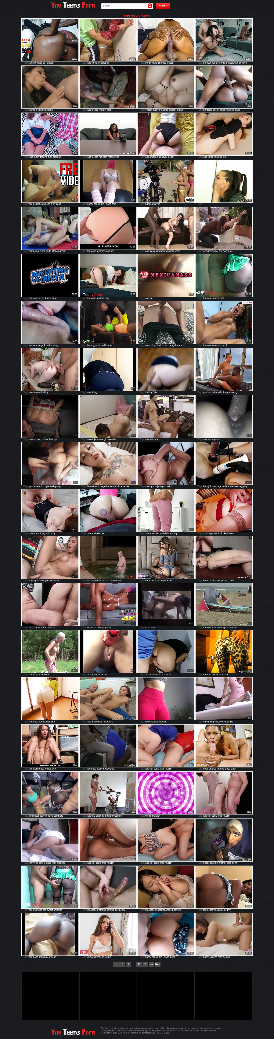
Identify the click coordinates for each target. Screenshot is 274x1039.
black (152, 251)
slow (122, 910)
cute (205, 721)
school (97, 204)
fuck (50, 157)
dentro (222, 392)
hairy (42, 533)
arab (109, 110)
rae (57, 580)
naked (90, 439)
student (50, 62)
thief (54, 768)
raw (109, 627)
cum (53, 204)
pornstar (207, 62)
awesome (228, 251)
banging (102, 627)
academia (162, 721)
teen (31, 204)
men (152, 439)
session (243, 62)
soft (222, 298)
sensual (110, 910)
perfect (225, 486)
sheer (36, 816)
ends (48, 251)
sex (220, 251)
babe (89, 345)
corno (50, 816)
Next (157, 964)
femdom (33, 251)
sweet (114, 580)
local (147, 627)
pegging (243, 486)
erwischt (45, 674)
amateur (216, 62)
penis (156, 768)
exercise (112, 439)
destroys (53, 439)
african (170, 62)
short (53, 721)
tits (219, 533)
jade (159, 486)
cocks (177, 251)
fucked (95, 110)
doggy (171, 157)
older (168, 674)
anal (94, 533)
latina (154, 580)
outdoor (212, 627)
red (147, 721)
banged (45, 580)
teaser (156, 816)
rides (163, 62)
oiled (98, 533)
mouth (182, 345)
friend (47, 345)
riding (94, 392)
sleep (94, 62)
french (99, 957)
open (41, 957)
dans (153, 627)
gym (205, 251)
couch (231, 580)
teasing (44, 157)
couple (46, 486)
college (149, 110)
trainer (108, 816)
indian (180, 110)
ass (89, 62)
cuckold (170, 251)
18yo (155, 392)
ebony (90, 627)
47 (145, 964)
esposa (153, 721)
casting (149, 298)
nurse (32, 110)
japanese (98, 439)
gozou (229, 392)
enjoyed (156, 204)
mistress (233, 486)
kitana (55, 251)
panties (149, 62)
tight (48, 721)
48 (151, 964)
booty (106, 768)
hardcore (207, 110)
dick (38, 110)
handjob (207, 486)
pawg (58, 486)
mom (231, 533)
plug (107, 298)
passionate (232, 62)
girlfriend (33, 863)
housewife (111, 486)
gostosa (207, 392)
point (234, 863)
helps (43, 110)
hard (114, 204)
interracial (213, 251)
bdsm (224, 62)
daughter (214, 863)
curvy (228, 910)
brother (44, 439)
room (52, 580)
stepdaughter (171, 345)
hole (46, 957)
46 (139, 964)
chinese (46, 204)
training (54, 345)
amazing (172, 533)
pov (31, 486)
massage (39, 345)
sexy (158, 533)
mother (222, 863)
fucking (33, 62)
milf (47, 533)
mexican (103, 157)
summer (101, 251)
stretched (116, 816)
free (119, 580)
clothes (219, 674)
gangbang (160, 251)
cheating (60, 863)
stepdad (57, 157)
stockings (208, 533)
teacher (164, 110)
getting (115, 157)
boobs (48, 298)
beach (230, 627)
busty (52, 533)
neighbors (108, 721)
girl (44, 62)
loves (165, 157)
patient (49, 110)
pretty (169, 486)
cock (171, 580)
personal (100, 816)
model (164, 533)
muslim (51, 627)
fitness (108, 345)
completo (58, 816)
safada (215, 392)
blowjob (38, 910)
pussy (216, 110)
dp (109, 580)
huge (54, 298)
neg (235, 392)
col (112, 251)
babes (148, 204)
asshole (91, 816)
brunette (91, 486)
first (101, 110)
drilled (95, 721)
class (39, 62)
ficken (37, 674)
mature (37, 392)
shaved (212, 768)
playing (41, 251)
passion (62, 251)
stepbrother (103, 62)
